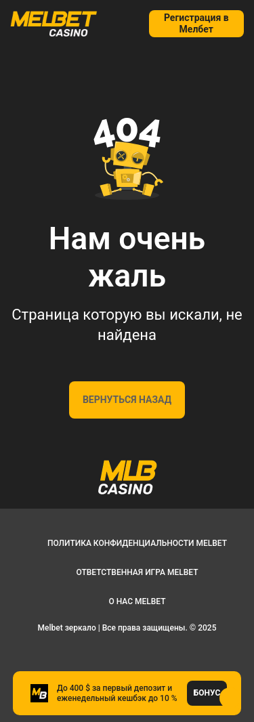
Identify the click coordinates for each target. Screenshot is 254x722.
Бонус (207, 693)
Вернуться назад (127, 399)
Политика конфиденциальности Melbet (137, 543)
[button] (229, 697)
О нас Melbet (136, 601)
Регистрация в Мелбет (196, 23)
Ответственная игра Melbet (137, 572)
